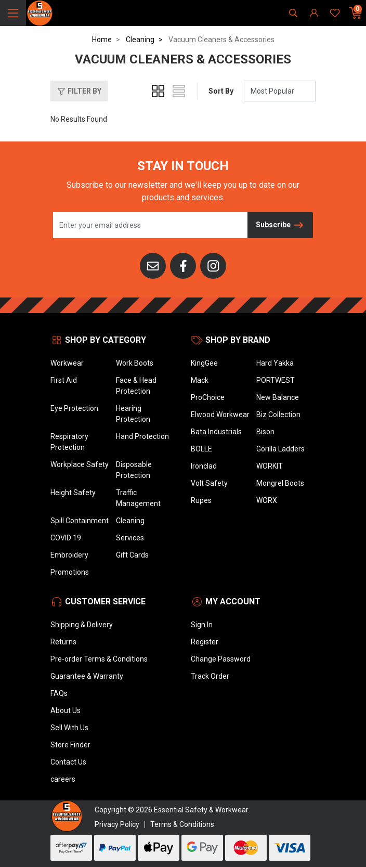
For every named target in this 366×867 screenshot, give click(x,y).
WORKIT (269, 466)
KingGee (204, 363)
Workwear (67, 363)
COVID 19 (65, 538)
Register (204, 642)
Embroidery (69, 555)
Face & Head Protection (136, 385)
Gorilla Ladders (280, 449)
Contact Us (68, 762)
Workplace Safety (79, 464)
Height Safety (73, 492)
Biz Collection (278, 414)
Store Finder (70, 745)
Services (130, 538)
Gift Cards (132, 555)
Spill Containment (79, 520)
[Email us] (153, 265)
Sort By (220, 91)
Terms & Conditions (182, 824)
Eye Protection (74, 408)
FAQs (59, 693)
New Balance (277, 397)
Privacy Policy (117, 824)
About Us (65, 710)
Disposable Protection (134, 470)
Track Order (210, 676)
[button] (79, 91)
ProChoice (208, 397)
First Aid (63, 380)
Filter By (79, 91)
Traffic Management (138, 498)
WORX (266, 500)
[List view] (179, 91)
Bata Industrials (216, 432)
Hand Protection (142, 436)
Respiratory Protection (69, 441)
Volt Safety (209, 483)
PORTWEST (275, 380)
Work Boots (134, 363)
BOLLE (201, 449)
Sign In (202, 624)
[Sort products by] (280, 91)
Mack (199, 380)
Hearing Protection (133, 413)
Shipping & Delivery (81, 624)
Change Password (221, 659)
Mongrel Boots (280, 483)
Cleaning (130, 520)
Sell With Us (69, 727)
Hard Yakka (275, 363)
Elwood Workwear (220, 414)
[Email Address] (150, 225)
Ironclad (204, 466)
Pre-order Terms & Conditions (99, 659)
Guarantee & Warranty (86, 676)
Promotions (69, 572)
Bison (265, 432)
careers (62, 779)
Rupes (201, 500)
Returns (63, 642)
